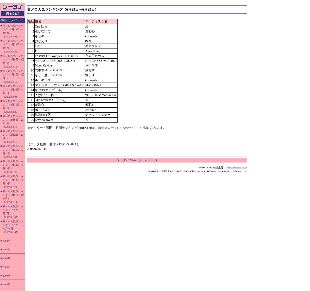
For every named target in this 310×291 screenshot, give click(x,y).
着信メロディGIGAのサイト (118, 127)
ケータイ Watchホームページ (137, 160)
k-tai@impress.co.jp (236, 167)
